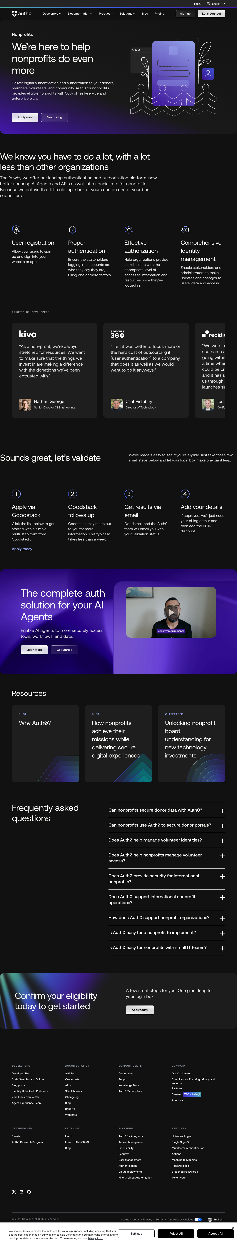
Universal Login (181, 1154)
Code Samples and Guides (28, 1097)
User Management (129, 1178)
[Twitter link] (14, 1210)
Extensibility (125, 1166)
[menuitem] (52, 14)
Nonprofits (22, 34)
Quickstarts (72, 1097)
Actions (176, 1172)
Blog (68, 1121)
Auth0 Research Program (27, 1160)
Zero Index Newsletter (25, 1115)
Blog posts (18, 1103)
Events (16, 1154)
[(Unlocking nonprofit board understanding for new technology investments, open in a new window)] (191, 762)
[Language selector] (215, 4)
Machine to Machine (184, 1178)
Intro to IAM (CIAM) (77, 1160)
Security (123, 1172)
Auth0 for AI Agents (130, 1154)
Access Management (131, 1160)
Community (125, 1091)
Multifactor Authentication (188, 1166)
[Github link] (29, 1210)
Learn (68, 1154)
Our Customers (181, 1091)
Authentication (127, 1184)
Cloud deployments (130, 1190)
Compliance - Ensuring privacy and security (193, 1099)
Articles (70, 1091)
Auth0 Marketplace (130, 1109)
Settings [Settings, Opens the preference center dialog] (136, 1233)
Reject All (176, 1233)
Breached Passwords (185, 1190)
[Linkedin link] (21, 1210)
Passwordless (180, 1184)
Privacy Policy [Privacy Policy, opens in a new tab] (95, 1238)
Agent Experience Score (27, 1121)
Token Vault (179, 1196)
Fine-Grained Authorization (135, 1196)
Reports (70, 1127)
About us (177, 1118)
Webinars (71, 1133)
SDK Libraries (73, 1109)
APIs (68, 1103)
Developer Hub (21, 1091)
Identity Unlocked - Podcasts (30, 1109)
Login (197, 3)
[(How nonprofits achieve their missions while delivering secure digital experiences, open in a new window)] (118, 762)
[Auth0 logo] (21, 14)
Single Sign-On (181, 1160)
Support (123, 1097)
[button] (185, 13)
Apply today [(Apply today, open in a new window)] (22, 567)
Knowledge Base (128, 1103)
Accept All (215, 1233)
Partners (177, 1106)
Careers (186, 1113)
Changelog (72, 1115)
